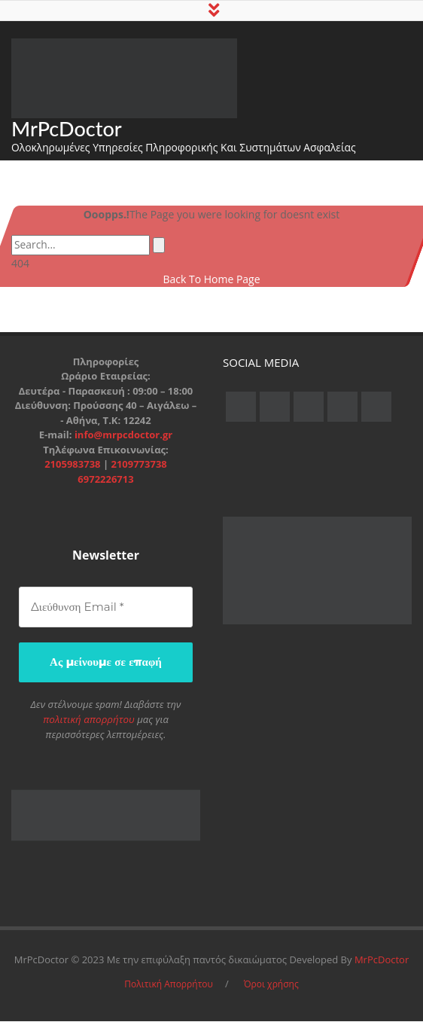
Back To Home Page (211, 280)
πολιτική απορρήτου (88, 720)
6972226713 (105, 480)
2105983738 (73, 466)
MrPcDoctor (66, 129)
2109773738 (138, 466)
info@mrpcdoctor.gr (123, 437)
